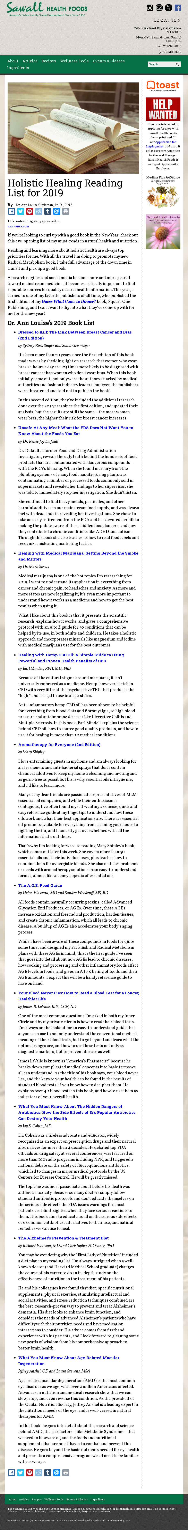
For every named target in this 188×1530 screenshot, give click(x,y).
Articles (29, 60)
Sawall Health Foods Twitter (168, 7)
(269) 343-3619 (170, 52)
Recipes (49, 60)
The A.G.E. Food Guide (40, 885)
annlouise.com (18, 226)
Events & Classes (109, 60)
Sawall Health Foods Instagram (150, 7)
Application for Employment (161, 144)
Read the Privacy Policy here (115, 1520)
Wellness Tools (74, 60)
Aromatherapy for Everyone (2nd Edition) (59, 744)
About (12, 60)
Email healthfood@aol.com (159, 7)
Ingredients (18, 67)
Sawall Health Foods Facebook (177, 7)
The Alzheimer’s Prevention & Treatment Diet (63, 1237)
